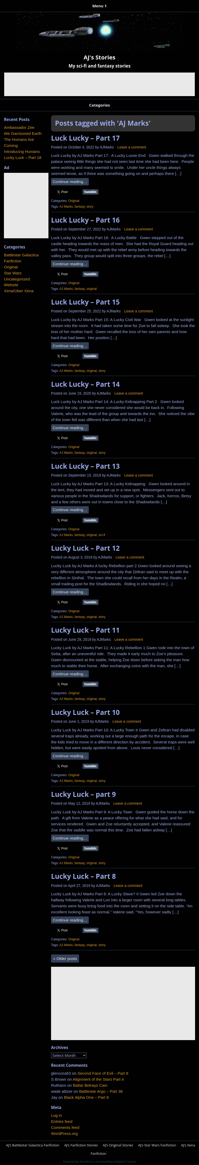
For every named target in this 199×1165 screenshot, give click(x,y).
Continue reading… (70, 181)
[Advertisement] (99, 84)
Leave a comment (131, 147)
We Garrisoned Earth (22, 133)
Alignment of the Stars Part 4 (98, 1079)
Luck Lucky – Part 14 (85, 384)
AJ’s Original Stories (118, 1145)
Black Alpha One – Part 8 (86, 1097)
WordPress (87, 1161)
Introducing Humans (22, 151)
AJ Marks (66, 206)
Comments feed (65, 1127)
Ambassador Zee (19, 127)
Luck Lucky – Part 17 (85, 138)
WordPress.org (64, 1133)
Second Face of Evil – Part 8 (103, 1073)
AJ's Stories (99, 57)
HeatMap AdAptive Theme (118, 1161)
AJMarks (107, 147)
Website (11, 285)
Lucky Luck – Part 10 (85, 712)
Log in (56, 1115)
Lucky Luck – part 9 (83, 794)
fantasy (80, 206)
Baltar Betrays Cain (90, 1085)
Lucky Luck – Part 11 (85, 630)
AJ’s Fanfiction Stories (81, 1145)
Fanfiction (12, 261)
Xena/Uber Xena (19, 291)
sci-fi (101, 535)
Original (73, 201)
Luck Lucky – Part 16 (85, 220)
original (91, 289)
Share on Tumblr (90, 192)
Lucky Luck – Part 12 (85, 548)
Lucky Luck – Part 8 (83, 876)
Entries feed (62, 1121)
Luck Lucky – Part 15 (85, 302)
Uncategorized (17, 279)
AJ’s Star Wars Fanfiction (157, 1145)
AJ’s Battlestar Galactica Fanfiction (32, 1145)
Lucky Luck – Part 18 (22, 157)
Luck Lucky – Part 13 (85, 466)
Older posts (65, 958)
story (89, 206)
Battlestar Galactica (21, 255)
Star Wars (12, 273)
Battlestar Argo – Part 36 (101, 1091)
